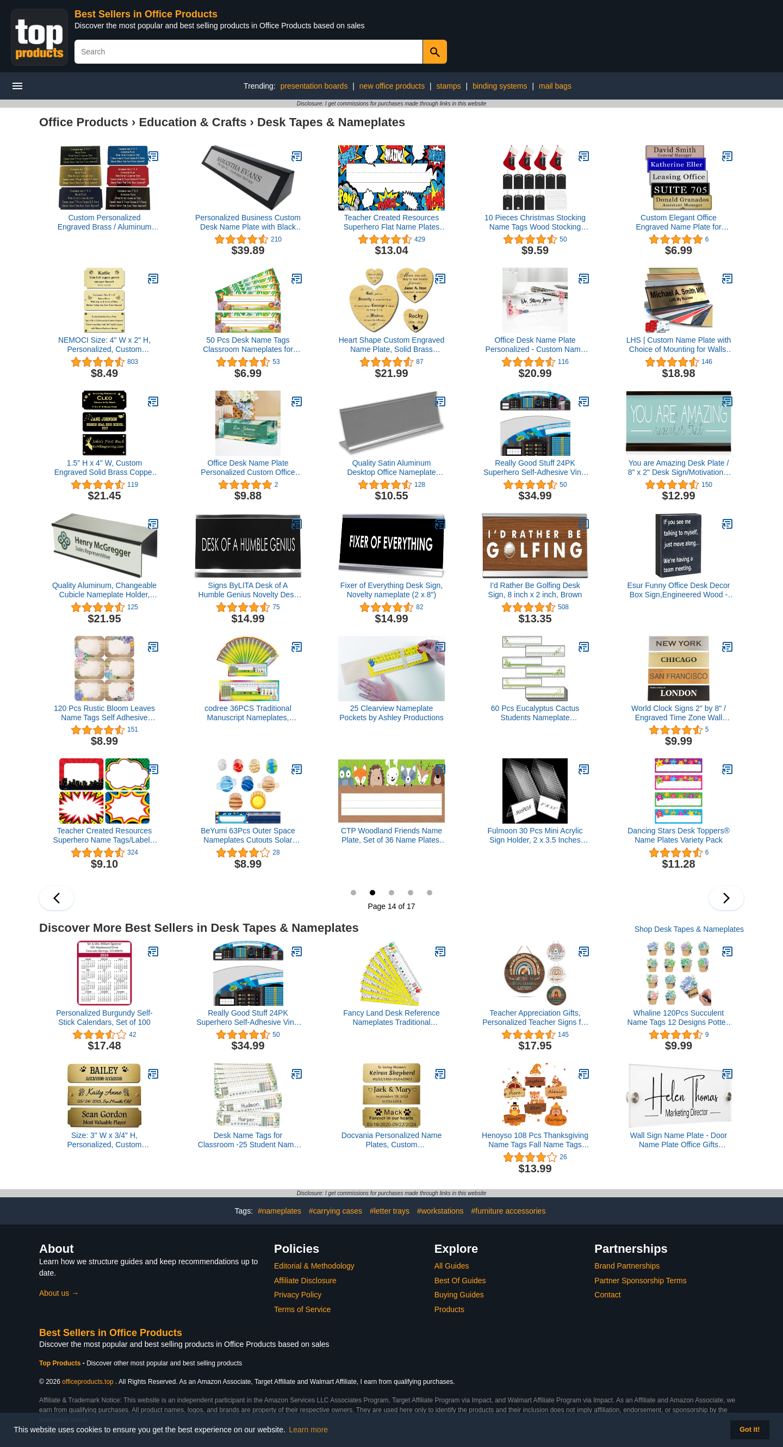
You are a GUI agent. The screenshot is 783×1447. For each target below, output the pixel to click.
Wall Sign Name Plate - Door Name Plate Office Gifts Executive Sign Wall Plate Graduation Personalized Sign (678, 1140)
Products (449, 1309)
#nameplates (279, 1211)
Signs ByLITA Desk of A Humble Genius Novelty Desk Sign (248, 590)
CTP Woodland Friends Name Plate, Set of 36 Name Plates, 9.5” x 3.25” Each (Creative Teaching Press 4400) (391, 835)
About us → (59, 1293)
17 (429, 893)
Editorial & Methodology (314, 1266)
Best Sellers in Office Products (145, 14)
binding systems (500, 86)
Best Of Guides (460, 1280)
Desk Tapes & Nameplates (331, 122)
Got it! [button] (749, 1429)
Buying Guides (459, 1294)
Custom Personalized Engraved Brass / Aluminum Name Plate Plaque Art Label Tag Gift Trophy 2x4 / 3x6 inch (104, 222)
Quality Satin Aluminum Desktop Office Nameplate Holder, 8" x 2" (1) (391, 468)
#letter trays (389, 1211)
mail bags (555, 86)
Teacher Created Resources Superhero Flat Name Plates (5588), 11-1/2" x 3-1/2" (392, 222)
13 (353, 893)
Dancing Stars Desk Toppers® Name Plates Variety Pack (678, 835)
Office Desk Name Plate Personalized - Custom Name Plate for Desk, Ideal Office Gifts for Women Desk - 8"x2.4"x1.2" (535, 345)
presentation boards (314, 86)
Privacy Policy (297, 1294)
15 (391, 893)
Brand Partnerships (627, 1266)
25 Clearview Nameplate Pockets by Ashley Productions (391, 713)
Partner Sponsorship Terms (640, 1280)
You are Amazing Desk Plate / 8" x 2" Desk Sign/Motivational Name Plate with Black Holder (679, 468)
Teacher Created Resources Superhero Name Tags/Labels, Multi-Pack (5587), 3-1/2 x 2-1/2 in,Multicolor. (104, 835)
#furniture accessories (508, 1211)
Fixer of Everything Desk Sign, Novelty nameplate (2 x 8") (391, 590)
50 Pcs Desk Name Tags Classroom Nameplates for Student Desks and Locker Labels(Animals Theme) (248, 345)
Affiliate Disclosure (305, 1280)
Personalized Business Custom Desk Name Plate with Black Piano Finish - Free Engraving (248, 222)
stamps (449, 86)
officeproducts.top (88, 1382)
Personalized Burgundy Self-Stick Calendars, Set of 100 (104, 1017)
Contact (607, 1294)
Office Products (83, 122)
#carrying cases (335, 1211)
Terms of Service (302, 1309)
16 (410, 893)
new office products (392, 86)
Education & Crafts (192, 122)
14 (372, 893)
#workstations (440, 1211)
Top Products (61, 1363)
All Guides (451, 1266)
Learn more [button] (308, 1429)
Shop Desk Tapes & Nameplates (689, 929)
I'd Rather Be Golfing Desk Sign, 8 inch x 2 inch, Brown (535, 590)
